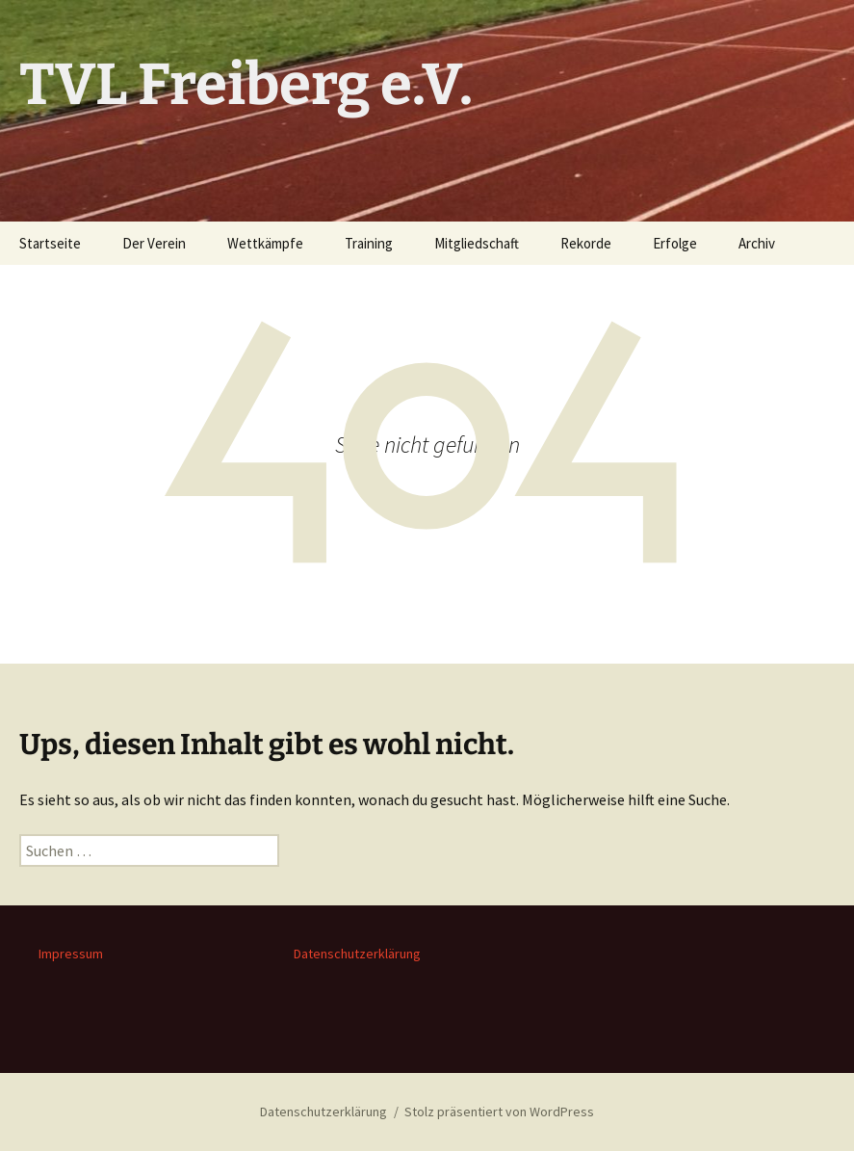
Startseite (50, 243)
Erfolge (675, 243)
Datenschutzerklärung (357, 953)
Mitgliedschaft (476, 243)
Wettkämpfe (265, 243)
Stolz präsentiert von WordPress (499, 1111)
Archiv (756, 243)
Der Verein (154, 243)
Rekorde (585, 243)
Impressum (71, 953)
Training (369, 243)
